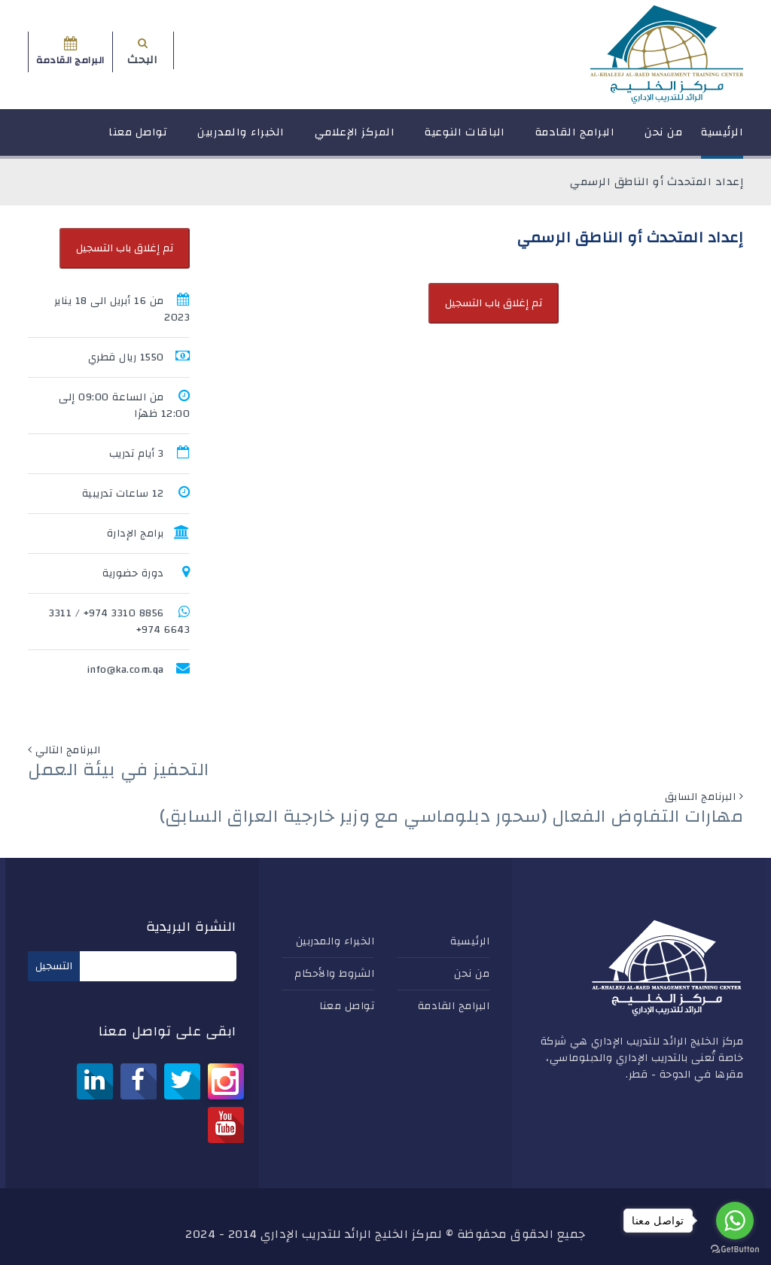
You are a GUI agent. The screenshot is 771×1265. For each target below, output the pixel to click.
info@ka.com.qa (125, 670)
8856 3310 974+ (124, 613)
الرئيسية (722, 139)
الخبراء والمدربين (241, 139)
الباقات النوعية (465, 139)
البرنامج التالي (68, 750)
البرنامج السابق (700, 797)
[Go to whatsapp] (735, 1220)
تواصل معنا (137, 139)
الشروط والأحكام (334, 974)
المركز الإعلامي (355, 139)
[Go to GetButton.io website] (735, 1249)
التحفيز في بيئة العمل (118, 769)
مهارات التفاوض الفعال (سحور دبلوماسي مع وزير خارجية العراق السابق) (451, 816)
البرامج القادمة (575, 139)
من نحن (663, 139)
